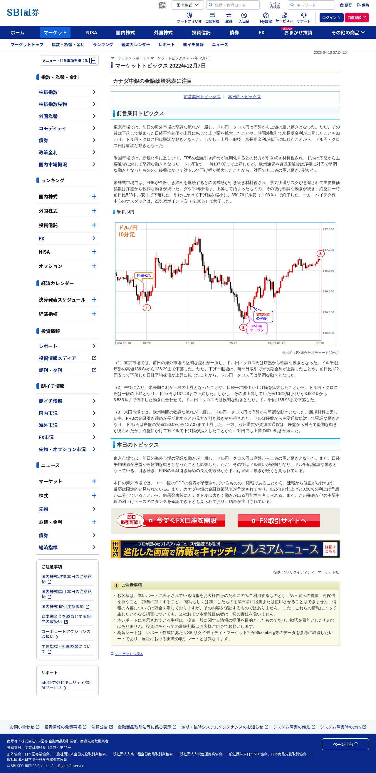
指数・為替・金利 (68, 44)
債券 (234, 32)
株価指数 (67, 92)
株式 (67, 495)
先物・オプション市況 (67, 449)
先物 (67, 508)
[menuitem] (346, 5)
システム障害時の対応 (343, 727)
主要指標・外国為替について (66, 648)
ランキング (103, 44)
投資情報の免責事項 (65, 727)
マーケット (55, 32)
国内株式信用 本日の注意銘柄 (66, 593)
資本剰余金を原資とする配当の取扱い (66, 618)
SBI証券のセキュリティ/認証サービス (65, 684)
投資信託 (201, 32)
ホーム (18, 32)
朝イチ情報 (193, 44)
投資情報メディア (67, 358)
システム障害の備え (294, 727)
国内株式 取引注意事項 (65, 606)
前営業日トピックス (202, 96)
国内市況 (67, 412)
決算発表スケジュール (67, 299)
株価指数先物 (67, 104)
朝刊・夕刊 (67, 370)
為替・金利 (67, 522)
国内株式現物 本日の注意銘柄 (66, 578)
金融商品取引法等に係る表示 (147, 727)
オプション (67, 266)
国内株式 (125, 32)
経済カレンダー (136, 44)
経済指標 (67, 313)
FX (261, 32)
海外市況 (67, 425)
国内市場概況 (67, 164)
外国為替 (67, 116)
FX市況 (67, 437)
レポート (167, 44)
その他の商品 (348, 32)
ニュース (220, 44)
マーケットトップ (27, 44)
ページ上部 (345, 744)
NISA (91, 32)
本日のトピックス (244, 96)
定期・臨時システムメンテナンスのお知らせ (224, 727)
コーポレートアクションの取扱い (65, 633)
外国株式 (163, 32)
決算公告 (102, 727)
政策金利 (67, 152)
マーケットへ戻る (129, 654)
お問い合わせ (25, 727)
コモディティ (67, 128)
